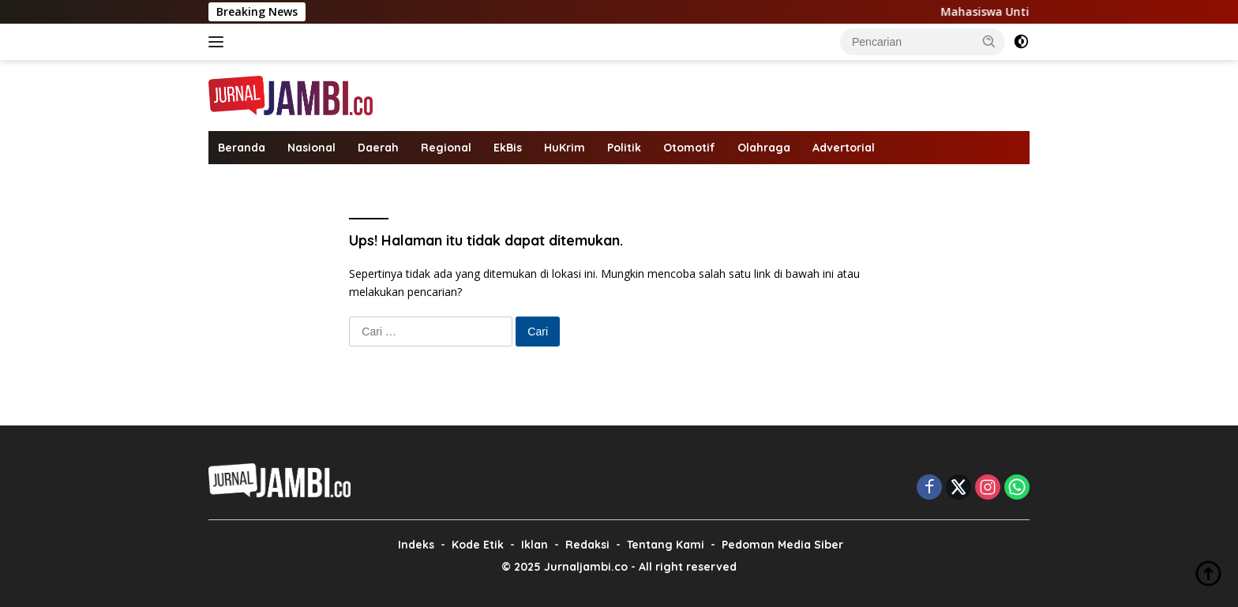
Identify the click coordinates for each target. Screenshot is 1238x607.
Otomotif (689, 148)
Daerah (378, 148)
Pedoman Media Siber (782, 545)
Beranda (241, 148)
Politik (624, 148)
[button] (989, 41)
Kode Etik (478, 545)
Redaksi (587, 545)
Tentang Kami (665, 545)
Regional (446, 148)
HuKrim (564, 148)
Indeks (416, 545)
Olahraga (763, 148)
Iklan (534, 545)
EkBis (507, 148)
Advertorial (843, 148)
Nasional (311, 148)
